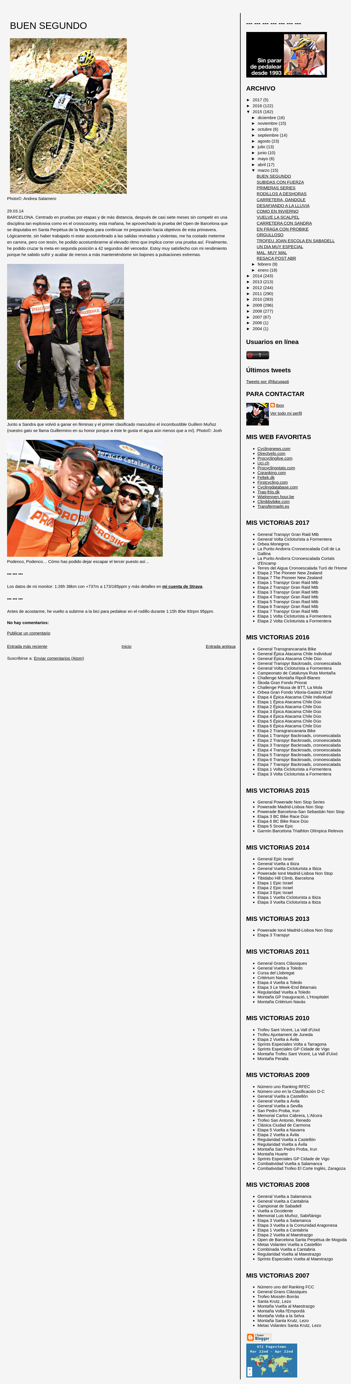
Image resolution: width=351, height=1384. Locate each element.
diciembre (267, 117)
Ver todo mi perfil (286, 413)
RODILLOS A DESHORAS (282, 193)
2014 (258, 275)
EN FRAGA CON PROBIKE (283, 229)
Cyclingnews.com (274, 448)
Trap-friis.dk (269, 491)
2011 (258, 293)
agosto (265, 141)
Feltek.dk (266, 477)
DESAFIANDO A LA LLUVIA (283, 205)
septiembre (269, 135)
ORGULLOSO (270, 234)
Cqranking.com (272, 472)
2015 (258, 111)
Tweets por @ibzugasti (267, 381)
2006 (258, 322)
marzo (264, 170)
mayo (263, 158)
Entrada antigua (221, 646)
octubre (265, 129)
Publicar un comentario (28, 633)
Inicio (127, 646)
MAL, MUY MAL (272, 252)
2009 (258, 305)
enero (264, 270)
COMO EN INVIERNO (278, 211)
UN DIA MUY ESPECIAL (280, 246)
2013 (258, 281)
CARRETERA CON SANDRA (284, 223)
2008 (258, 311)
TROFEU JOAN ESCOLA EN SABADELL (296, 240)
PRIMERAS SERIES (276, 187)
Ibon (280, 405)
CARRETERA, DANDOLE (281, 199)
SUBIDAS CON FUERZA (280, 182)
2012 (258, 287)
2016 (258, 105)
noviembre (268, 123)
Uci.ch (263, 463)
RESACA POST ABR (276, 258)
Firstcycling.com (273, 482)
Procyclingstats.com (276, 467)
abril (262, 164)
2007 (258, 317)
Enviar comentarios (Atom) (59, 658)
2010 (258, 299)
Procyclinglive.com (275, 458)
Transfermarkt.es (273, 506)
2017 (258, 99)
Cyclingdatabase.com (278, 487)
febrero (265, 264)
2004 (258, 328)
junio (263, 152)
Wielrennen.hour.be (276, 496)
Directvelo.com (272, 453)
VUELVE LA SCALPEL (278, 217)
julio (262, 146)
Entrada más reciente (27, 646)
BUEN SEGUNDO (48, 25)
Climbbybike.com (274, 501)
